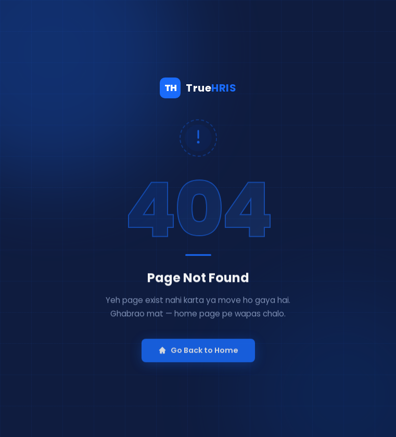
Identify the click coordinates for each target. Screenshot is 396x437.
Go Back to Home (198, 358)
